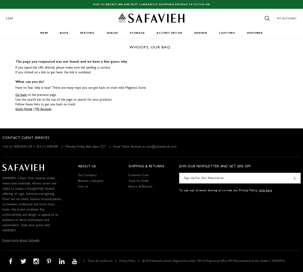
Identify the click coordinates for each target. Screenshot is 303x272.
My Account (287, 18)
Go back (21, 95)
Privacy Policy (127, 261)
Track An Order (139, 181)
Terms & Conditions (99, 261)
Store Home (23, 109)
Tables (112, 33)
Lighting (227, 33)
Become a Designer (91, 181)
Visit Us (83, 187)
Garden (200, 33)
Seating (87, 33)
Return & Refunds (140, 187)
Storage (137, 33)
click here (265, 190)
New (44, 33)
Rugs (64, 33)
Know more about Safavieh (21, 240)
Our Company (87, 175)
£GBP (9, 18)
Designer (255, 33)
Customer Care (139, 175)
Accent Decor (169, 33)
